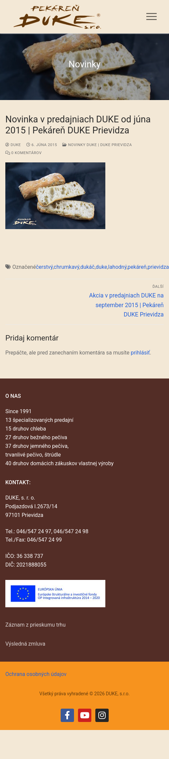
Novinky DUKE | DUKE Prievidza (97, 144)
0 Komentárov (23, 152)
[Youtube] (84, 715)
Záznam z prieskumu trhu (35, 625)
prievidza (158, 267)
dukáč (87, 267)
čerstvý (44, 267)
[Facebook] (67, 715)
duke (13, 144)
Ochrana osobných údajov (36, 674)
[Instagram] (102, 715)
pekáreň (137, 267)
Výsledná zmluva (25, 644)
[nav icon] (151, 17)
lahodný (117, 267)
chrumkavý (66, 267)
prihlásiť (140, 352)
